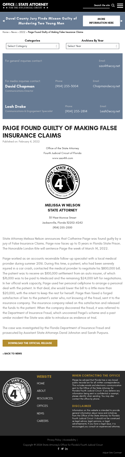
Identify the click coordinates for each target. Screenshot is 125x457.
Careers (42, 421)
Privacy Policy (54, 439)
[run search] (113, 5)
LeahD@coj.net (110, 111)
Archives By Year (92, 40)
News (40, 413)
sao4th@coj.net (109, 66)
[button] (3, 21)
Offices (42, 406)
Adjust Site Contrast (112, 452)
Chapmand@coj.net (106, 86)
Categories (32, 40)
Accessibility (69, 439)
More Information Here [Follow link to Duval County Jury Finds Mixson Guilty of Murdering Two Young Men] (101, 20)
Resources (45, 398)
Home (41, 383)
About (41, 391)
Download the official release (30, 343)
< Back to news (12, 353)
